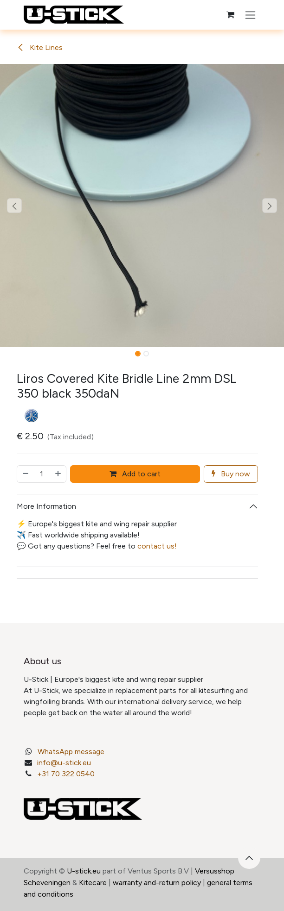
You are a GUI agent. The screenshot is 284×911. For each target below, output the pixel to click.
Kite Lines (40, 47)
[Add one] (58, 474)
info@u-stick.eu (64, 762)
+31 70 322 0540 (66, 773)
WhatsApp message (71, 751)
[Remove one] (25, 474)
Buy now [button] (231, 473)
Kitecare (93, 882)
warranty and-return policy (157, 882)
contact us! (157, 546)
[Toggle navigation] (250, 15)
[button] (14, 205)
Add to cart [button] (135, 473)
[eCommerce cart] (230, 15)
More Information (46, 506)
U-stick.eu (84, 871)
